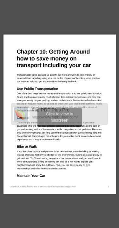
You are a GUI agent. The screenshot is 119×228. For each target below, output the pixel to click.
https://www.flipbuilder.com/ (55, 117)
